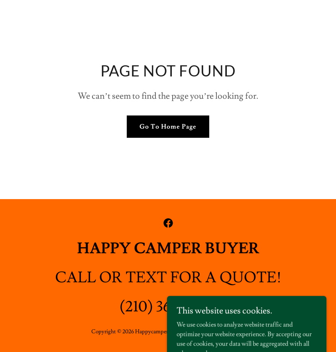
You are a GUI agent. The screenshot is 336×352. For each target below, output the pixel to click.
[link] (168, 223)
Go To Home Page (168, 127)
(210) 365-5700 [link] (168, 307)
